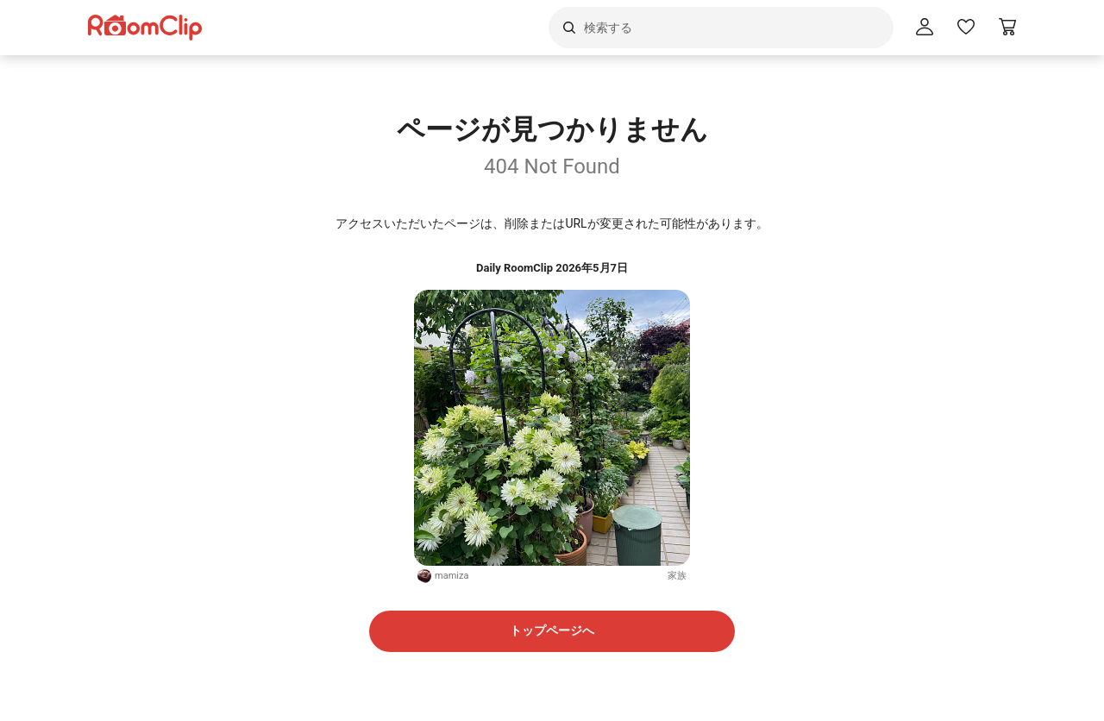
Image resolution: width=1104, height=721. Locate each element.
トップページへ (552, 630)
